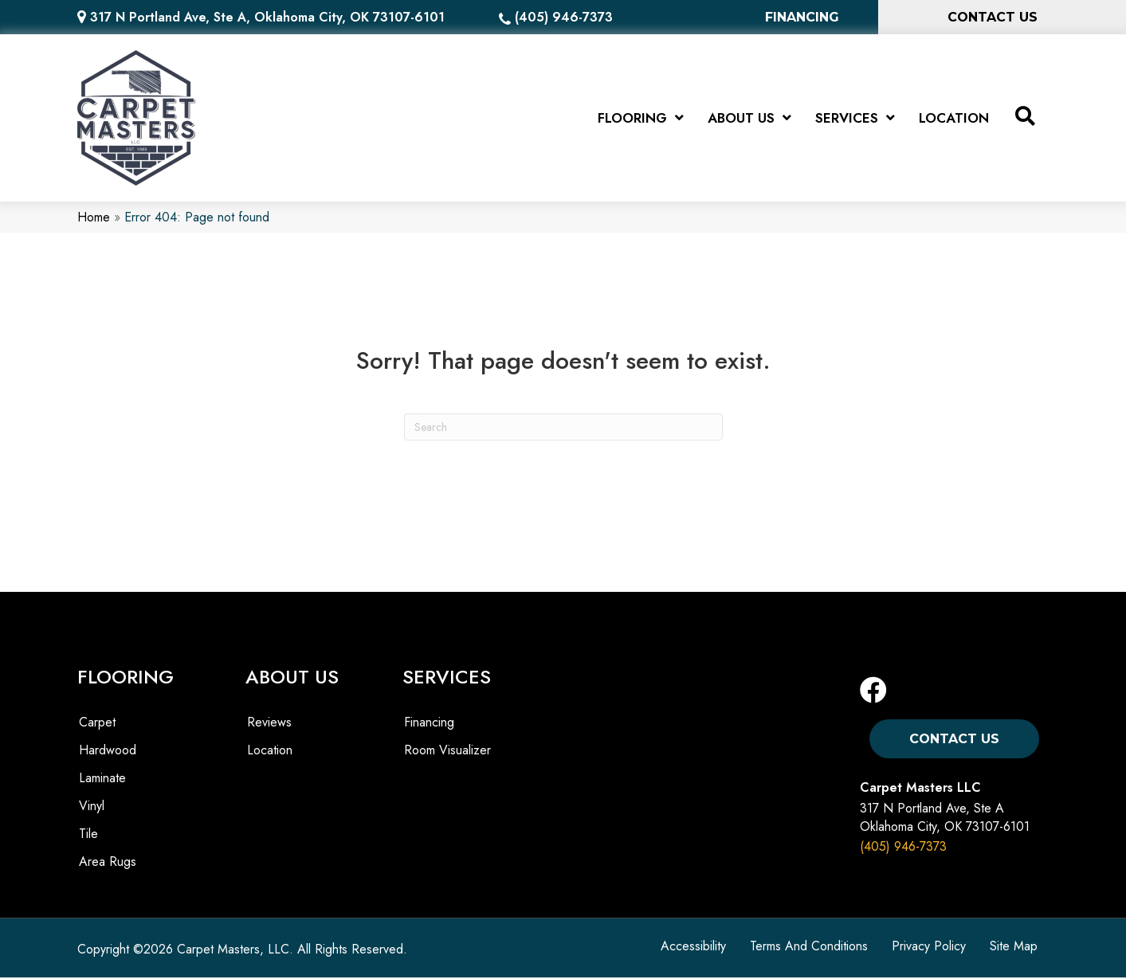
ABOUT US (292, 678)
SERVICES (446, 678)
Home (93, 219)
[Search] (563, 428)
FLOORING (125, 678)
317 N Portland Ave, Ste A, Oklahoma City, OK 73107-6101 (267, 17)
